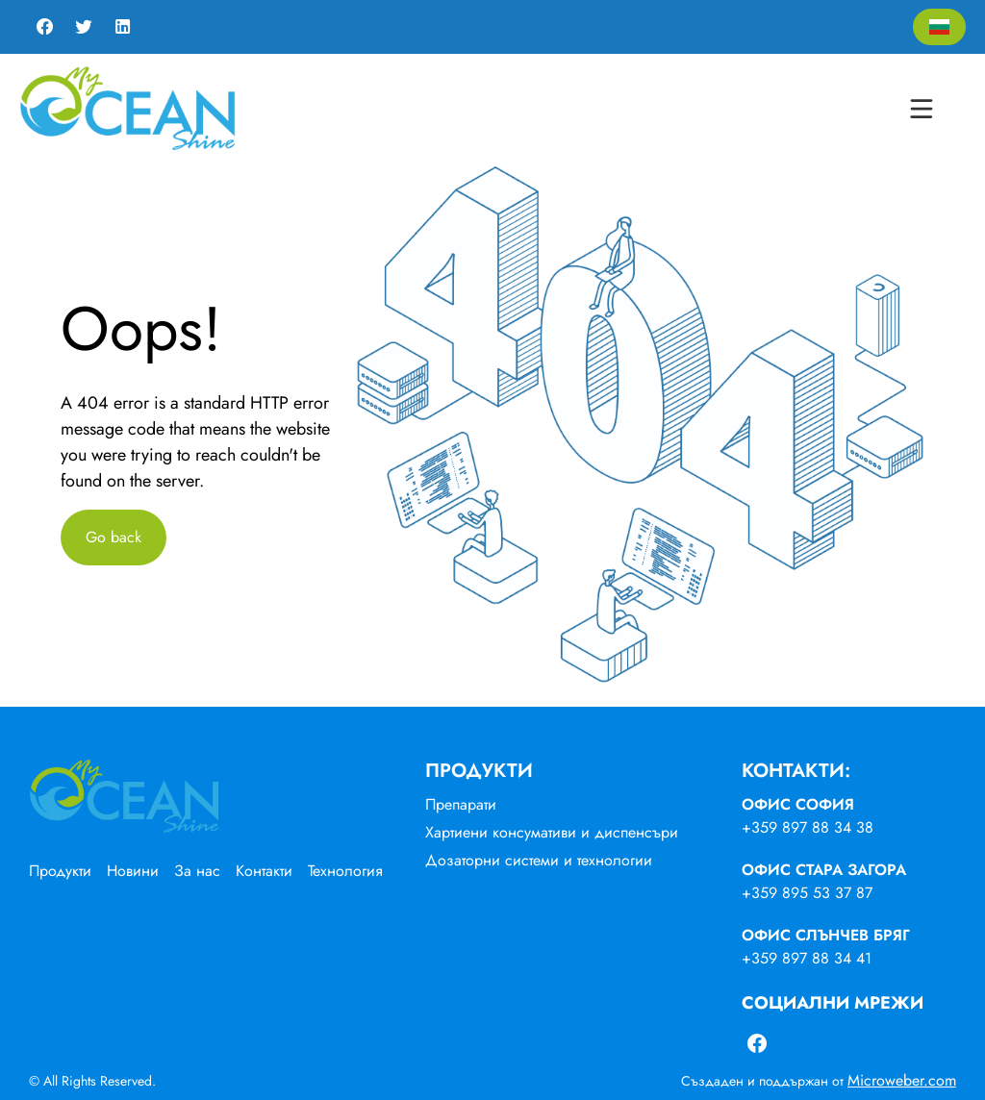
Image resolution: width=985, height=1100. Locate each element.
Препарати (460, 804)
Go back (113, 537)
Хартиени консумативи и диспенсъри (551, 832)
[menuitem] (68, 871)
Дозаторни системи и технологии (538, 860)
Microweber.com (901, 1080)
